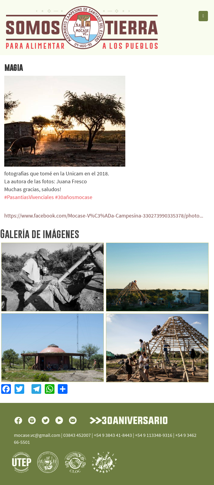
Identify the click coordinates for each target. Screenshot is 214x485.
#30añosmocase (73, 197)
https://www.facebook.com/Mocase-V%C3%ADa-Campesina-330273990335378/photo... (103, 215)
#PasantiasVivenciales (29, 197)
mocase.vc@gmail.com (37, 435)
